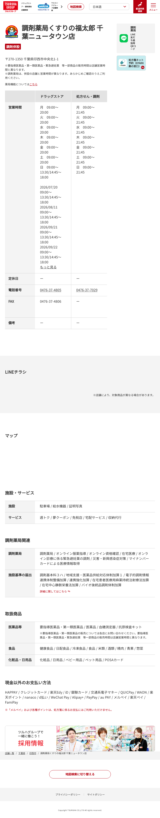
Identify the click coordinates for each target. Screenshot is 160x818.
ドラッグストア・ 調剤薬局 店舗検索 (17, 6)
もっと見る (48, 266)
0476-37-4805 (50, 289)
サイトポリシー (96, 794)
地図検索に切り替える (80, 774)
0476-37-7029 (87, 289)
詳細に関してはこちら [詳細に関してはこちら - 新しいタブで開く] (55, 591)
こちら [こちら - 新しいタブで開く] (33, 84)
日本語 (109, 7)
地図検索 (76, 7)
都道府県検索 (140, 7)
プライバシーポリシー (67, 794)
